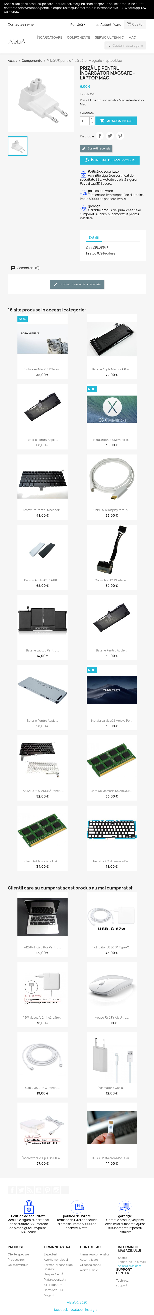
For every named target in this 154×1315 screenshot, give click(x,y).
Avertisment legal (56, 1259)
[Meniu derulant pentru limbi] (78, 24)
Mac (132, 37)
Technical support (122, 1283)
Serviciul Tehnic (109, 37)
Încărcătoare (49, 37)
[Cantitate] (85, 120)
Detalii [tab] (94, 237)
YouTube (39, 1190)
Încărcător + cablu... (111, 1088)
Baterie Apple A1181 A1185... (42, 580)
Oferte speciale (18, 1254)
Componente (78, 37)
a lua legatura (53, 1285)
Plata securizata (55, 1279)
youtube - (77, 1310)
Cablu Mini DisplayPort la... (111, 510)
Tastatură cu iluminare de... (112, 861)
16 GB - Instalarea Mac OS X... (111, 1158)
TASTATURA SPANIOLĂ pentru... (42, 791)
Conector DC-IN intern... (111, 580)
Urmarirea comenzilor (94, 1254)
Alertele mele (89, 1270)
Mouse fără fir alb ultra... (112, 1017)
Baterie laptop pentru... (42, 650)
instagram (92, 1310)
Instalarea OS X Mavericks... (111, 440)
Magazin (49, 1295)
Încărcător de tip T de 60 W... (42, 1158)
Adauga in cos (116, 121)
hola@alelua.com (129, 1266)
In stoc (91, 253)
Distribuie (100, 136)
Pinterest (120, 136)
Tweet (110, 136)
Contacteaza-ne (21, 24)
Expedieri (50, 1254)
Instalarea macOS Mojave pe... (111, 720)
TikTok (65, 1190)
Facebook (12, 1190)
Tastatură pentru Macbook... (42, 510)
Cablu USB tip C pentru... (42, 1088)
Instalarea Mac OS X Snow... (42, 369)
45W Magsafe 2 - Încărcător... (42, 1017)
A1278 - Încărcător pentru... (42, 947)
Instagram (56, 1190)
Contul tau (90, 1247)
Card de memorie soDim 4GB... (112, 791)
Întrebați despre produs (109, 160)
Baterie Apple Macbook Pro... (111, 369)
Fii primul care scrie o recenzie (77, 284)
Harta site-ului (53, 1290)
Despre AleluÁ (53, 1274)
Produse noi (16, 1259)
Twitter (21, 1190)
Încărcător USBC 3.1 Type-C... (111, 947)
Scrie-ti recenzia (96, 148)
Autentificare (89, 1259)
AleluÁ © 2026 (77, 1302)
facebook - (62, 1310)
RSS (30, 1190)
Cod (89, 248)
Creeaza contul (90, 1265)
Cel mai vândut (18, 1265)
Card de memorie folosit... (42, 861)
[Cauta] (125, 45)
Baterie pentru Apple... (42, 440)
